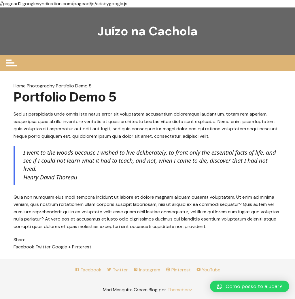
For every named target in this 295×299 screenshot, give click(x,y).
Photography (41, 86)
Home (20, 86)
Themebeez (179, 290)
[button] (249, 286)
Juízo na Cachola (147, 31)
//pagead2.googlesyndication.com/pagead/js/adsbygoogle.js (63, 4)
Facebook (88, 270)
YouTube (208, 270)
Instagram (146, 270)
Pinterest (178, 270)
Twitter (117, 270)
